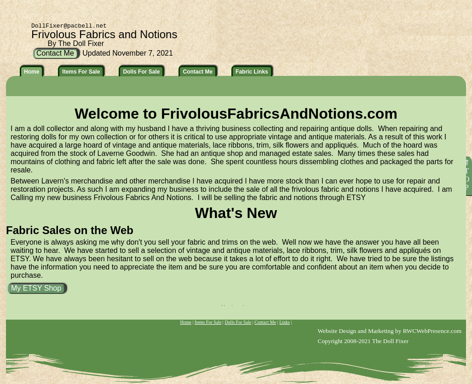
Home (185, 322)
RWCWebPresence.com (432, 330)
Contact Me (265, 322)
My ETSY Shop (36, 288)
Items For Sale (208, 322)
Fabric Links (252, 72)
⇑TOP (467, 175)
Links (284, 322)
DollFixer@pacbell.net (69, 26)
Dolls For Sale (237, 322)
